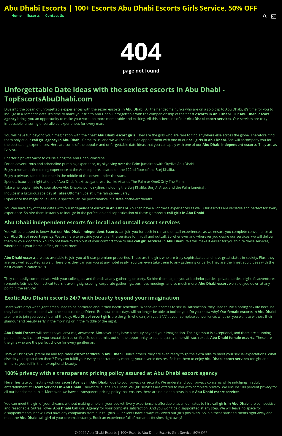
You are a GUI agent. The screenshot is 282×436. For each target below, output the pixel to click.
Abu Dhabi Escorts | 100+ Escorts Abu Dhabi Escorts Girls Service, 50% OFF (130, 8)
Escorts (33, 15)
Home (16, 15)
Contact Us (54, 15)
